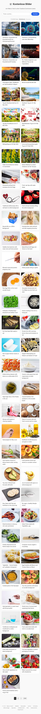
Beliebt (17, 706)
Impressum (20, 709)
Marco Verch (10, 706)
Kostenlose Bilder (20, 4)
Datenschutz (34, 708)
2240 (25, 698)
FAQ (28, 708)
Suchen (35, 14)
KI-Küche (35, 706)
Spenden (14, 708)
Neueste (28, 19)
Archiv (29, 706)
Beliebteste (22, 19)
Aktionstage (6, 708)
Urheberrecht (21, 708)
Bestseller (23, 706)
